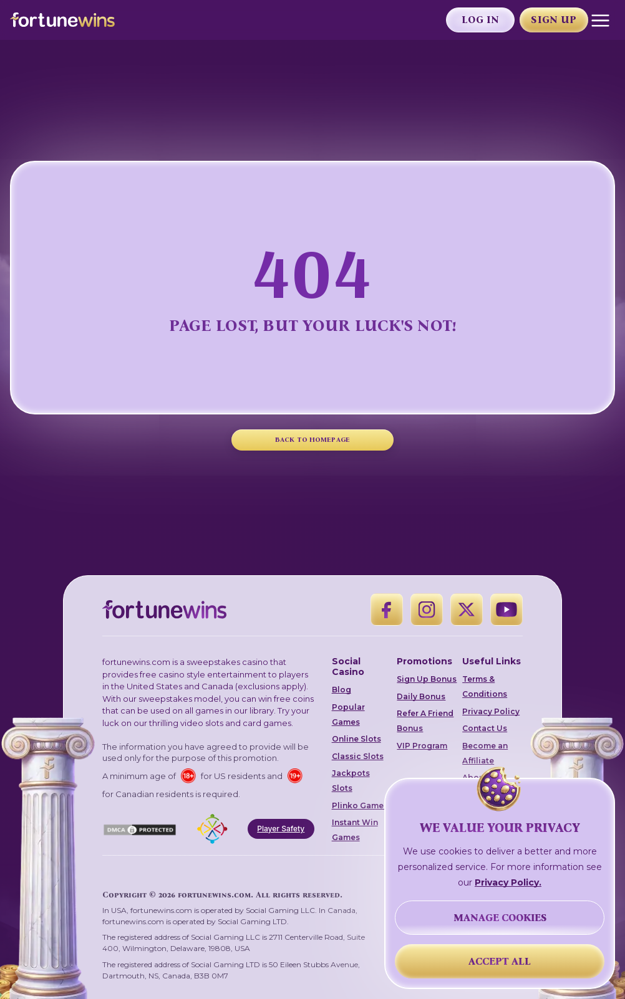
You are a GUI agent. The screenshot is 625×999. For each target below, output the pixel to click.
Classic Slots (358, 756)
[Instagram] (426, 609)
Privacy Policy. (508, 882)
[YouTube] (506, 609)
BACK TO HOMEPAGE (312, 440)
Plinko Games (360, 805)
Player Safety (280, 828)
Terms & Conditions (484, 686)
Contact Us (484, 728)
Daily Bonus (421, 696)
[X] (466, 609)
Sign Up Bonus (427, 679)
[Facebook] (387, 609)
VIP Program (422, 745)
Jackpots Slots (351, 780)
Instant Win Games (355, 830)
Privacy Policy (491, 711)
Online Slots (356, 738)
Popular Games (348, 714)
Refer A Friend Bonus (425, 721)
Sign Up (553, 20)
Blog (341, 689)
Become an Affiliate (485, 753)
